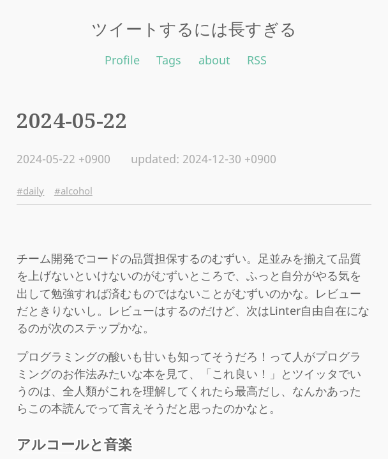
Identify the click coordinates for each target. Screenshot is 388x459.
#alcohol (73, 190)
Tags (168, 60)
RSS (257, 60)
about (214, 60)
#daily (30, 190)
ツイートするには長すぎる (194, 28)
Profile (122, 60)
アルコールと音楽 (74, 444)
